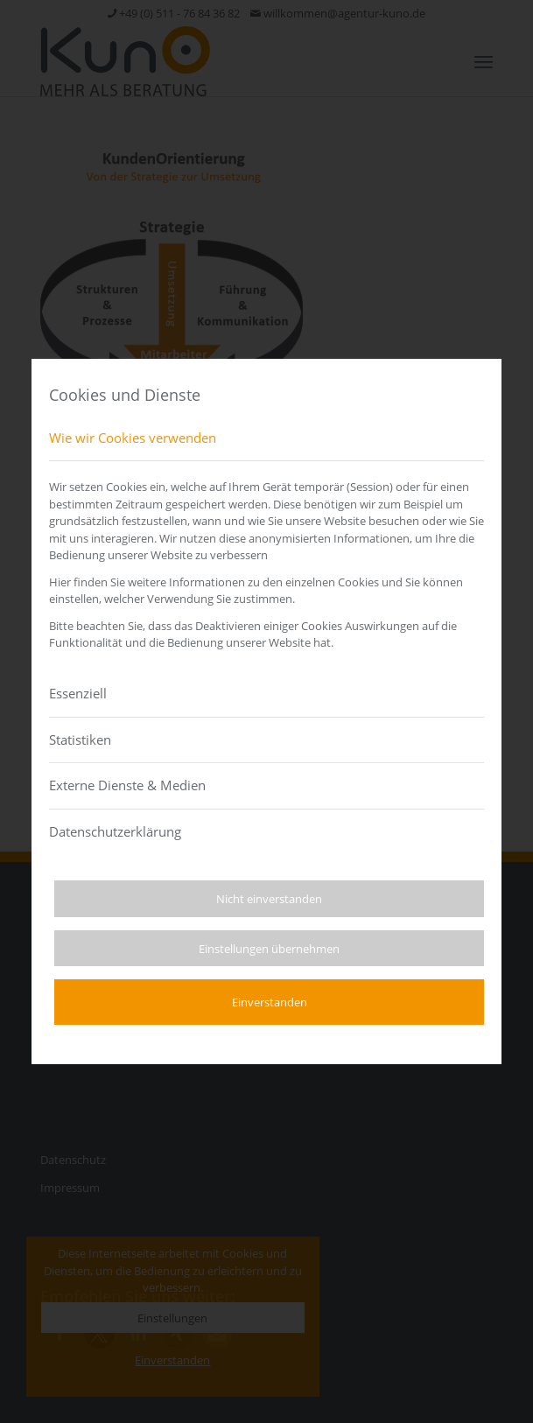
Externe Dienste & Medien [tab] (127, 785)
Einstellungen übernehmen (269, 949)
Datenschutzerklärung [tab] (115, 831)
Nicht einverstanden (269, 899)
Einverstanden (269, 1002)
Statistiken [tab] (80, 739)
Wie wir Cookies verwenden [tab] (132, 437)
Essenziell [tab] (78, 693)
